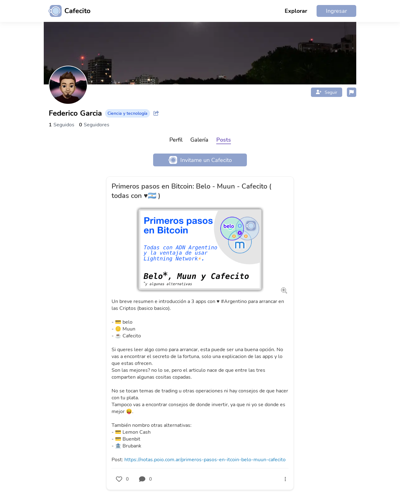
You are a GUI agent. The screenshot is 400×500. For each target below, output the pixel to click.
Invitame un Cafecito (200, 160)
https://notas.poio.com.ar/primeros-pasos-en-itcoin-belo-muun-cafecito (205, 459)
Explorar (296, 11)
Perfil (175, 140)
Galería (199, 140)
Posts (223, 140)
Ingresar (336, 11)
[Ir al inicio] (67, 11)
